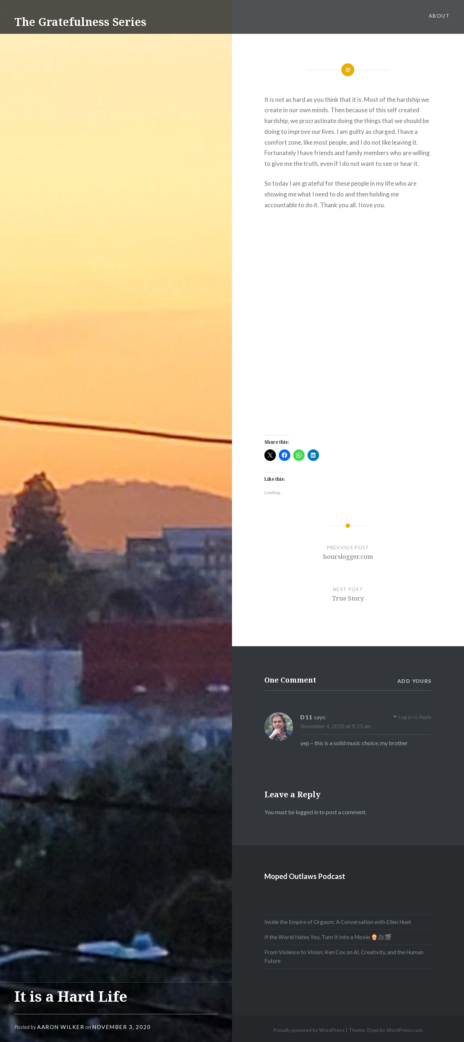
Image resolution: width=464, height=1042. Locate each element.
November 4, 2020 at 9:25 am (335, 726)
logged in (307, 811)
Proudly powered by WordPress (309, 1030)
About (439, 16)
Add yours (414, 681)
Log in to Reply (415, 717)
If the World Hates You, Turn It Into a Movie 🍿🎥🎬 (327, 937)
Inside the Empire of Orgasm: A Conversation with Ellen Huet (337, 922)
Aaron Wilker (60, 1027)
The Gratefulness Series (80, 21)
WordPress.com (404, 1030)
